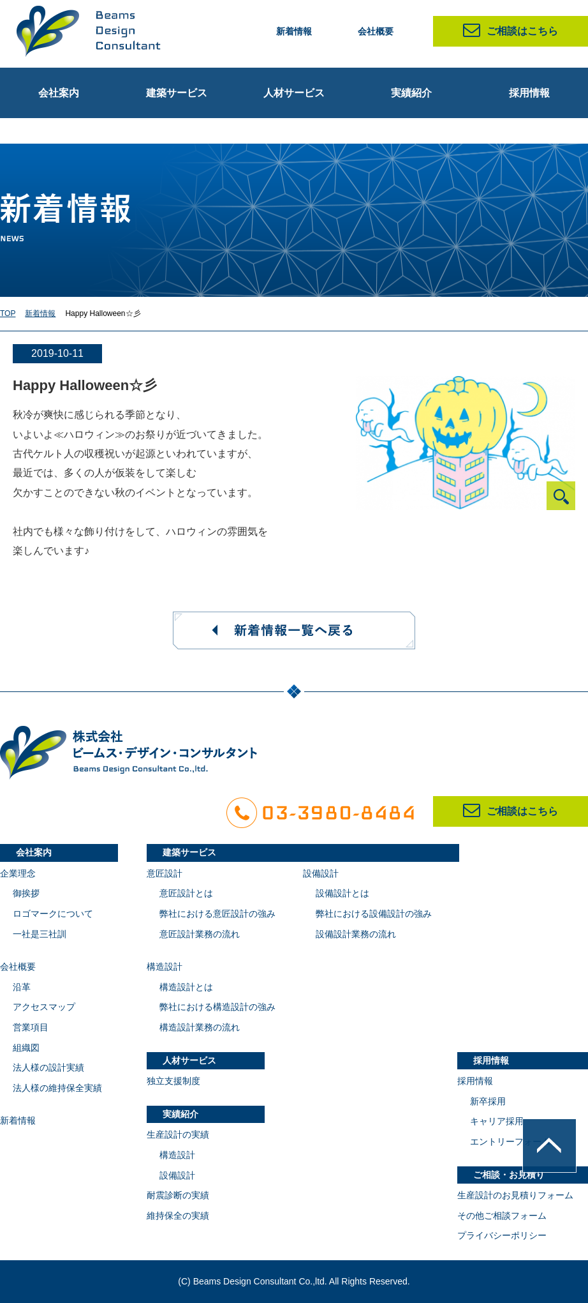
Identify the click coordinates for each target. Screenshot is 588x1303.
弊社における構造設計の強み (217, 1007)
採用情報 (475, 1081)
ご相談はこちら (510, 31)
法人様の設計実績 (48, 1067)
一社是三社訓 (39, 934)
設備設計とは (342, 893)
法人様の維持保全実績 (57, 1088)
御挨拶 (26, 893)
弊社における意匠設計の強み (217, 913)
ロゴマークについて (53, 913)
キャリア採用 (497, 1121)
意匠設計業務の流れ (199, 934)
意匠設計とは (186, 893)
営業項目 (30, 1027)
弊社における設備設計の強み (374, 913)
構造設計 (164, 966)
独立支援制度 (173, 1081)
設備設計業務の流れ (356, 934)
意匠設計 (164, 873)
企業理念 (18, 873)
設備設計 (321, 873)
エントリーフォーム (510, 1141)
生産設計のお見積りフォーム (515, 1195)
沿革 (22, 987)
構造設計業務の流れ (199, 1027)
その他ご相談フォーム (502, 1215)
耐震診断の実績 (178, 1195)
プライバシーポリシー (502, 1235)
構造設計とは (186, 987)
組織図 (26, 1048)
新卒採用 (488, 1101)
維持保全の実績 (178, 1215)
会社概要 (375, 31)
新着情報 (294, 31)
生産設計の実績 (178, 1134)
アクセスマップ (44, 1007)
